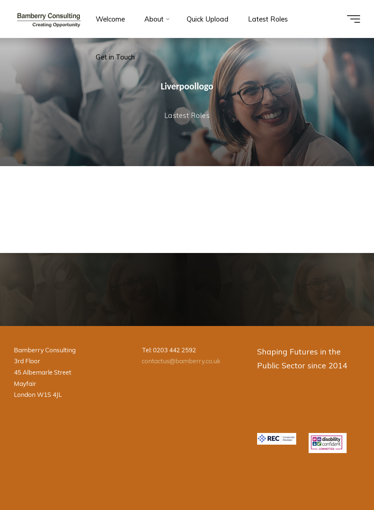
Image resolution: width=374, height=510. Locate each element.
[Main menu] (353, 19)
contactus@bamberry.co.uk (181, 361)
